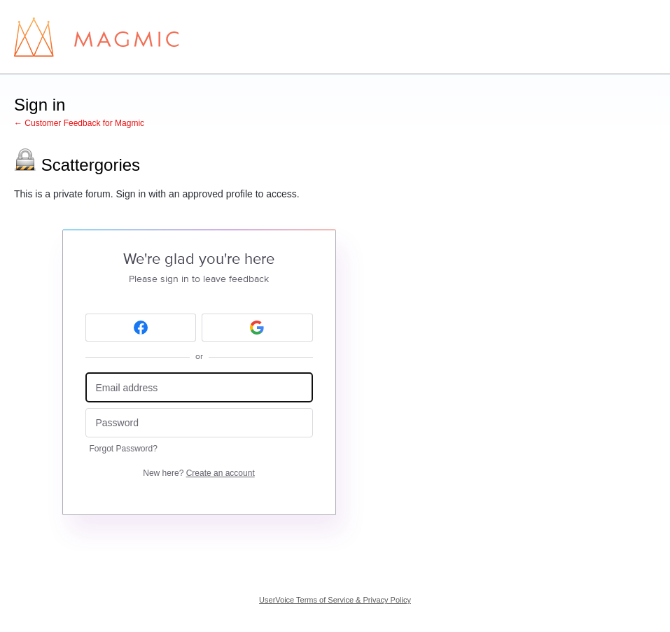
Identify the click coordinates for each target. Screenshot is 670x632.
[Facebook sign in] (141, 328)
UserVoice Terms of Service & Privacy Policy (335, 600)
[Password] (199, 423)
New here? (198, 473)
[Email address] (199, 387)
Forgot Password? (124, 449)
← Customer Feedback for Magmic (79, 123)
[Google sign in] (257, 328)
